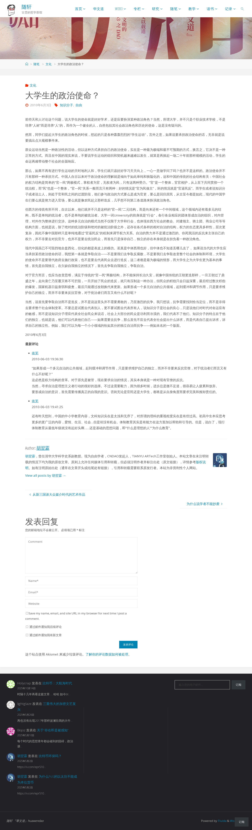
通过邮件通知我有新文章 (45, 635)
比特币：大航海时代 (57, 683)
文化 (48, 64)
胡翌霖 (30, 456)
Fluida (221, 821)
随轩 (27, 6)
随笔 (36, 64)
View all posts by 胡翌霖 (45, 475)
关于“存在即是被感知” (53, 730)
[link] (242, 8)
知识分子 (66, 105)
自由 (78, 105)
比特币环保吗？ (50, 756)
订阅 (238, 685)
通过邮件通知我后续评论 (45, 627)
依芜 (35, 353)
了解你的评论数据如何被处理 (106, 654)
